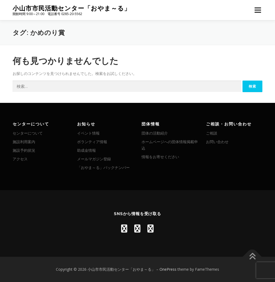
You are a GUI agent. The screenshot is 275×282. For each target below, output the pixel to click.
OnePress (168, 269)
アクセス (20, 158)
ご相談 (211, 133)
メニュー (257, 10)
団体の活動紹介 (155, 133)
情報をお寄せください (160, 156)
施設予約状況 (24, 150)
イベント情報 (88, 133)
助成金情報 (86, 150)
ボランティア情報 (92, 141)
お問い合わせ (217, 141)
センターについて (28, 133)
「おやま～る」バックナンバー (103, 167)
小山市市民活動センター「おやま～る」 (72, 8)
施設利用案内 (24, 141)
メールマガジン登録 (94, 158)
